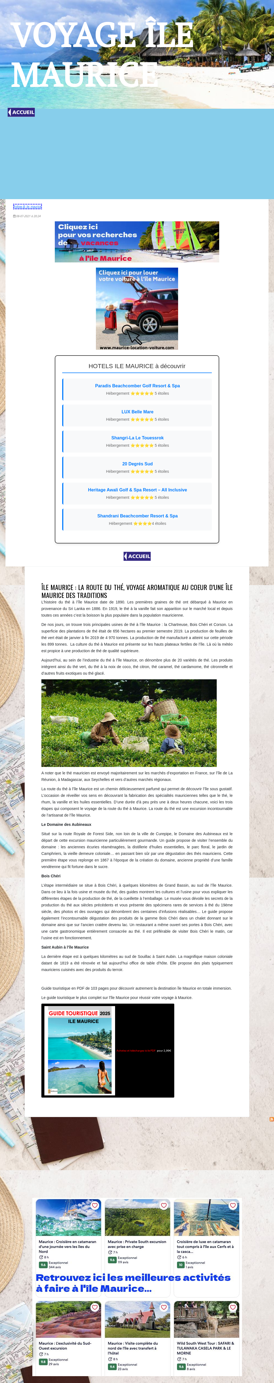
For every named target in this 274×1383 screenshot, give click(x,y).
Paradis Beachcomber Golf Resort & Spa (137, 389)
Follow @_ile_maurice (27, 206)
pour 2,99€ (107, 1050)
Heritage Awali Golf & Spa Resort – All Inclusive (137, 494)
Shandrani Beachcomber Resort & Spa (137, 520)
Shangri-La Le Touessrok (137, 442)
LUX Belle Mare (137, 416)
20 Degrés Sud (137, 468)
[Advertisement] (137, 158)
